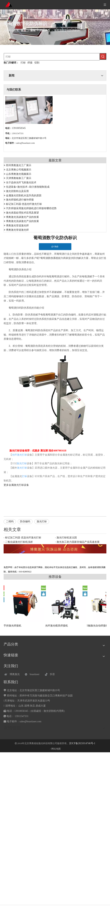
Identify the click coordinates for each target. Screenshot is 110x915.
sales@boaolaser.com (25, 143)
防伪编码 (25, 521)
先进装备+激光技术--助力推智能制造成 (27, 186)
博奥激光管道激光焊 (17, 225)
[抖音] (53, 674)
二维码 (10, 521)
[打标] (52, 56)
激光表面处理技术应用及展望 (22, 212)
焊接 (30, 62)
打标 (23, 62)
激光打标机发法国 (67, 537)
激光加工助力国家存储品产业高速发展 (78, 542)
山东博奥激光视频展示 (18, 174)
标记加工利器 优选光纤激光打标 (24, 204)
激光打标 (42, 521)
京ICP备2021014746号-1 (82, 743)
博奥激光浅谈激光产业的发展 (22, 217)
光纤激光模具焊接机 (56, 625)
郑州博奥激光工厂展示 (18, 165)
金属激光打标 (16, 485)
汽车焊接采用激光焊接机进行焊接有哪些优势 (31, 208)
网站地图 (56, 748)
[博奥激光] (13, 674)
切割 (36, 62)
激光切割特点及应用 (17, 191)
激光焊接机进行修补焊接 (20, 199)
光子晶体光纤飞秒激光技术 (21, 182)
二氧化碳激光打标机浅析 (19, 542)
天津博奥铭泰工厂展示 (18, 178)
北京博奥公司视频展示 (18, 169)
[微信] (33, 674)
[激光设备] (55, 549)
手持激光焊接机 (12, 625)
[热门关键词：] (103, 56)
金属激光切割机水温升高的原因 (23, 195)
